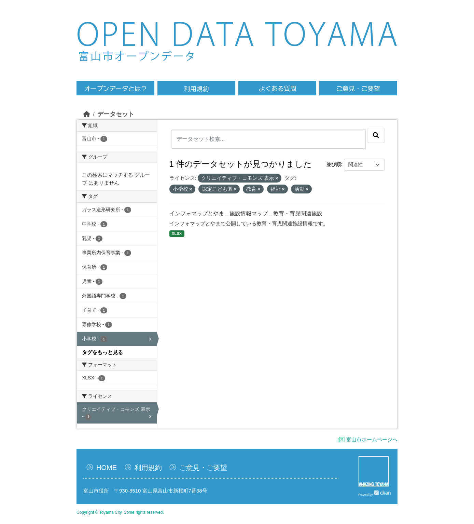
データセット (115, 114)
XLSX (177, 233)
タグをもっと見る (102, 352)
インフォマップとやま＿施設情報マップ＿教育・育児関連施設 (245, 213)
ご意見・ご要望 (203, 467)
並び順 (333, 164)
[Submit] (376, 135)
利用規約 (148, 467)
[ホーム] (86, 114)
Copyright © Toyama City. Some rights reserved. (120, 512)
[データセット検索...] (268, 139)
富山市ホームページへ (372, 439)
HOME (106, 467)
